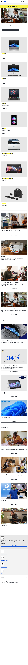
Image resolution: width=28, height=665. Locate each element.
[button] (14, 577)
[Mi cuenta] (24, 2)
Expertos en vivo (4, 567)
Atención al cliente (4, 554)
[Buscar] (21, 2)
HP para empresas (4, 573)
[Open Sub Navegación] (2, 2)
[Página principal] (5, 1)
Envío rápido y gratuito (5, 560)
